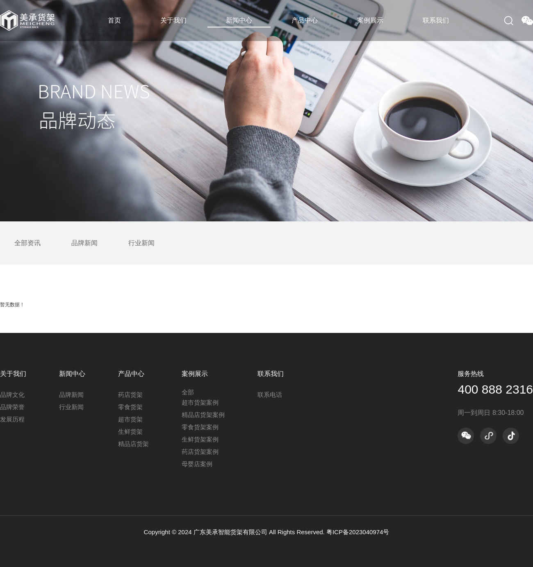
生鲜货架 (130, 431)
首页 (114, 20)
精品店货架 (133, 443)
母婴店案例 (197, 463)
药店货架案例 (200, 451)
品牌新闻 (84, 242)
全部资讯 (27, 242)
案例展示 (370, 20)
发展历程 (12, 419)
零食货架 (130, 406)
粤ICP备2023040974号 (357, 531)
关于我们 (173, 20)
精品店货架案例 (203, 414)
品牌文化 (12, 394)
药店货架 (130, 394)
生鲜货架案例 (200, 439)
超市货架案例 (200, 402)
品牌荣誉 (12, 406)
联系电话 (269, 394)
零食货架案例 (200, 427)
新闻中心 (239, 20)
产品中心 (305, 20)
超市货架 (130, 419)
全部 (188, 392)
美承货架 (33, 20)
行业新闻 (141, 242)
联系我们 (436, 20)
